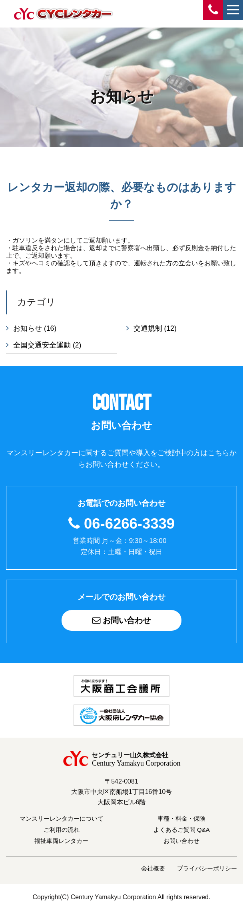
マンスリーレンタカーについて (62, 818)
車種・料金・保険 (181, 818)
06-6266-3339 (129, 523)
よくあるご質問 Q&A (181, 829)
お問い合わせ (121, 620)
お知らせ (34, 328)
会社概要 (153, 868)
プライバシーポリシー (207, 868)
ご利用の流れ (62, 829)
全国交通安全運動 (47, 345)
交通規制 (155, 328)
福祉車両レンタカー (61, 840)
